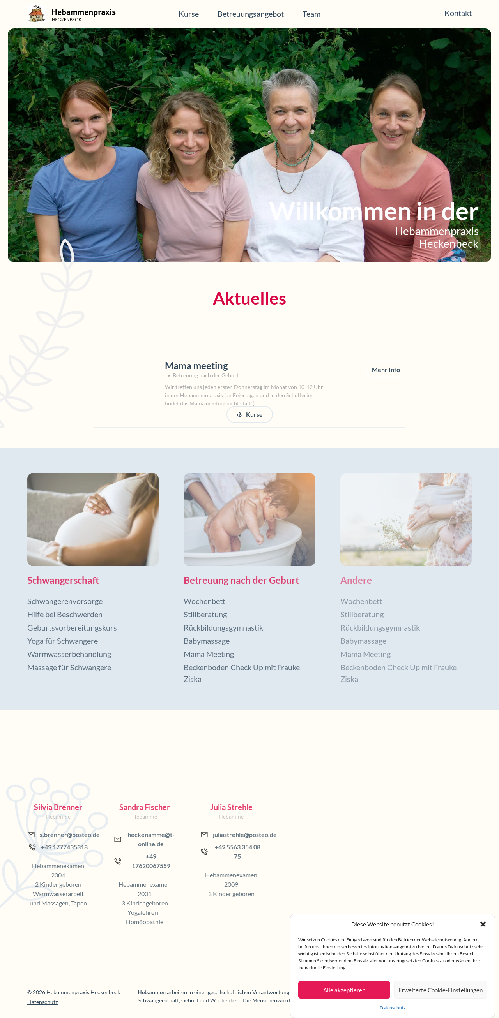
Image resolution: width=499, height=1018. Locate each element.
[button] (483, 924)
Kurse (189, 14)
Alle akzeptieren (344, 989)
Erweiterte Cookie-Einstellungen (440, 989)
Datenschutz (393, 1008)
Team (311, 14)
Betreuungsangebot (251, 14)
